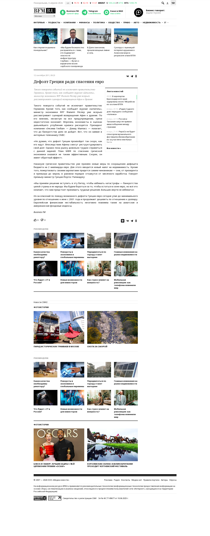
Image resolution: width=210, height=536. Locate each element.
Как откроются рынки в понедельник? (44, 48)
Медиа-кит (137, 480)
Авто (136, 22)
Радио (117, 480)
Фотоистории (41, 307)
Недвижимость (152, 22)
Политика (99, 22)
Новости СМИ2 (40, 302)
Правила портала (151, 480)
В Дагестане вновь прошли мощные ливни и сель (98, 50)
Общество (114, 22)
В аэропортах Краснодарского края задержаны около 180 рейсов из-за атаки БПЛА (121, 100)
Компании (70, 22)
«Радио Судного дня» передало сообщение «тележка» (120, 112)
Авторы (164, 480)
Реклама (108, 480)
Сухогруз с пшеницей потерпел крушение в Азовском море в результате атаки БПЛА (125, 51)
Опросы (173, 480)
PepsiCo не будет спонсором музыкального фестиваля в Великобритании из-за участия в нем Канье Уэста (121, 137)
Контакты (125, 480)
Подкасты (54, 22)
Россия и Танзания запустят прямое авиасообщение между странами (119, 123)
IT (165, 22)
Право (126, 22)
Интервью (39, 22)
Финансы (84, 22)
